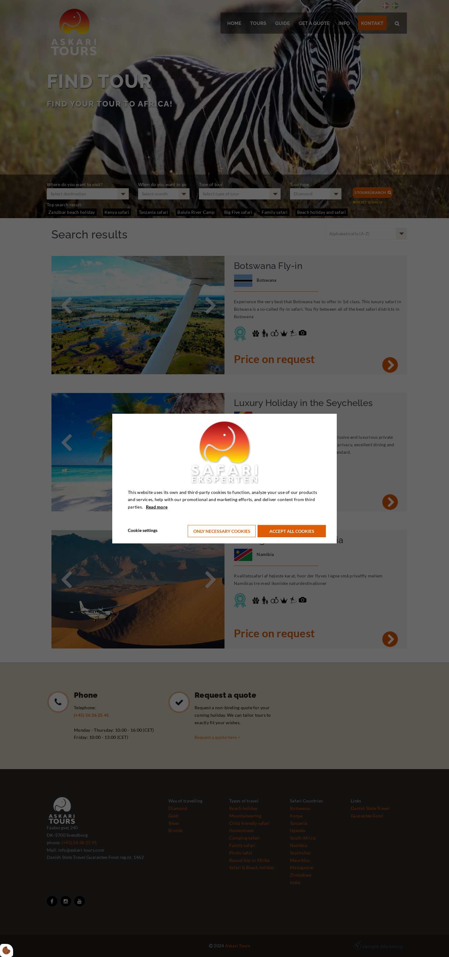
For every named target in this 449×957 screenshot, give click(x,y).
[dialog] (224, 478)
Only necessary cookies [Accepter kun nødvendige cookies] (221, 530)
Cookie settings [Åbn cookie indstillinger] (142, 530)
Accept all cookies (292, 530)
